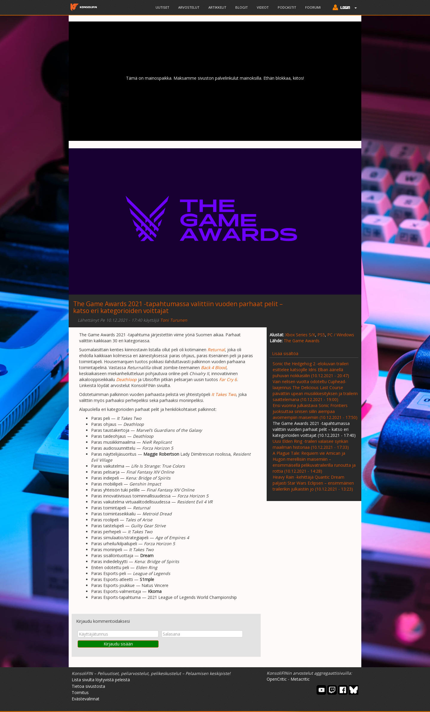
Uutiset (162, 7)
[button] (343, 8)
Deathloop (126, 379)
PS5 (321, 334)
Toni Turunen (173, 320)
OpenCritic (277, 679)
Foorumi (313, 7)
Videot (263, 7)
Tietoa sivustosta (88, 686)
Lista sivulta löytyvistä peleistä (101, 679)
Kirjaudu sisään (118, 644)
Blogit (241, 7)
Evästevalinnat (85, 699)
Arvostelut (188, 7)
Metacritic (300, 679)
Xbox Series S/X (300, 334)
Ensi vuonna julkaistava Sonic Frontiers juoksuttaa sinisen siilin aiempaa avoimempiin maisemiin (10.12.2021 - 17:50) (315, 411)
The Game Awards (302, 340)
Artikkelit (217, 7)
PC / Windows (340, 334)
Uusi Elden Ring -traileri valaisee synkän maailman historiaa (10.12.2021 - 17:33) (311, 444)
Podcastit (287, 7)
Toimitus (80, 692)
